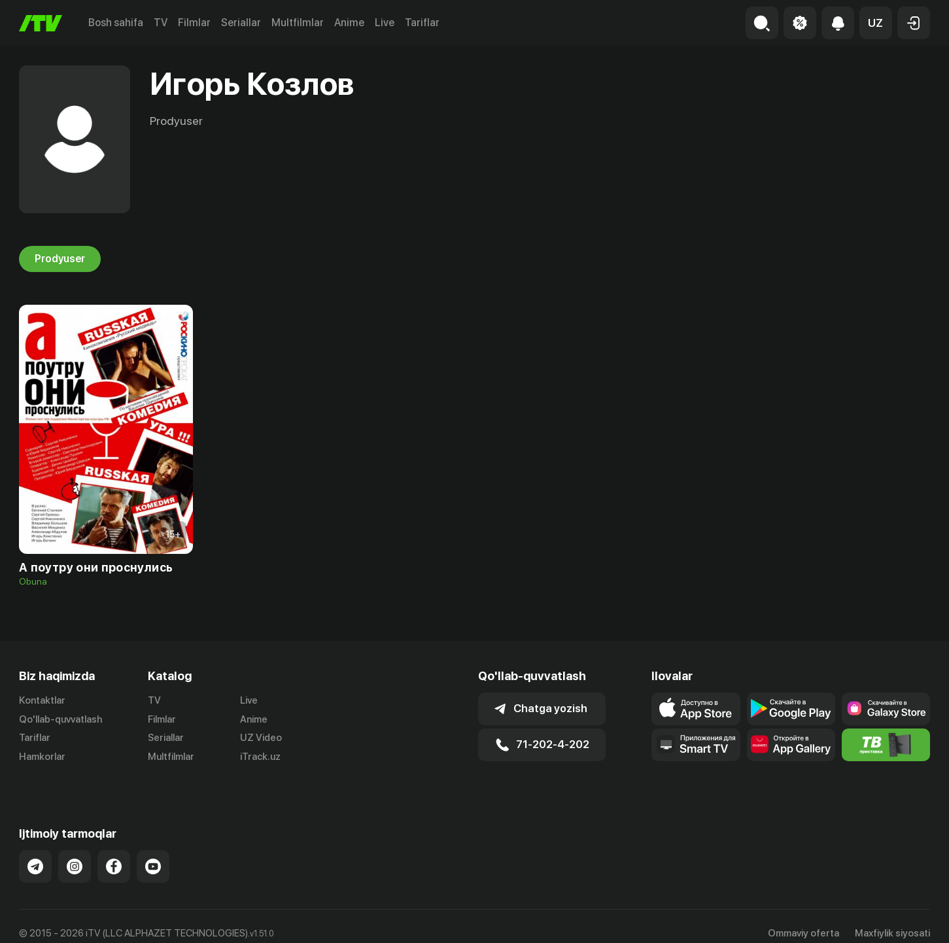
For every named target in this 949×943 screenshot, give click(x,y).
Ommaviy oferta (803, 919)
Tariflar (422, 22)
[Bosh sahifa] (40, 23)
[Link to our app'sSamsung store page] (886, 709)
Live (384, 22)
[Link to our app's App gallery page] (791, 745)
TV (160, 22)
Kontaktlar (42, 700)
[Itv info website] (886, 745)
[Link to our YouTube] (153, 852)
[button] (875, 23)
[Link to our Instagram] (74, 852)
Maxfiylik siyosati (892, 919)
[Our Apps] (695, 745)
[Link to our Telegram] (35, 852)
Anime (349, 22)
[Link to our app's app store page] (695, 709)
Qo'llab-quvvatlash (60, 719)
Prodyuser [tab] (60, 259)
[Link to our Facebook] (113, 852)
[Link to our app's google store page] (791, 709)
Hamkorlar (42, 757)
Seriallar (241, 22)
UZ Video (261, 738)
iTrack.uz (260, 757)
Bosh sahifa (115, 22)
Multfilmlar (297, 22)
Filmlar (194, 22)
